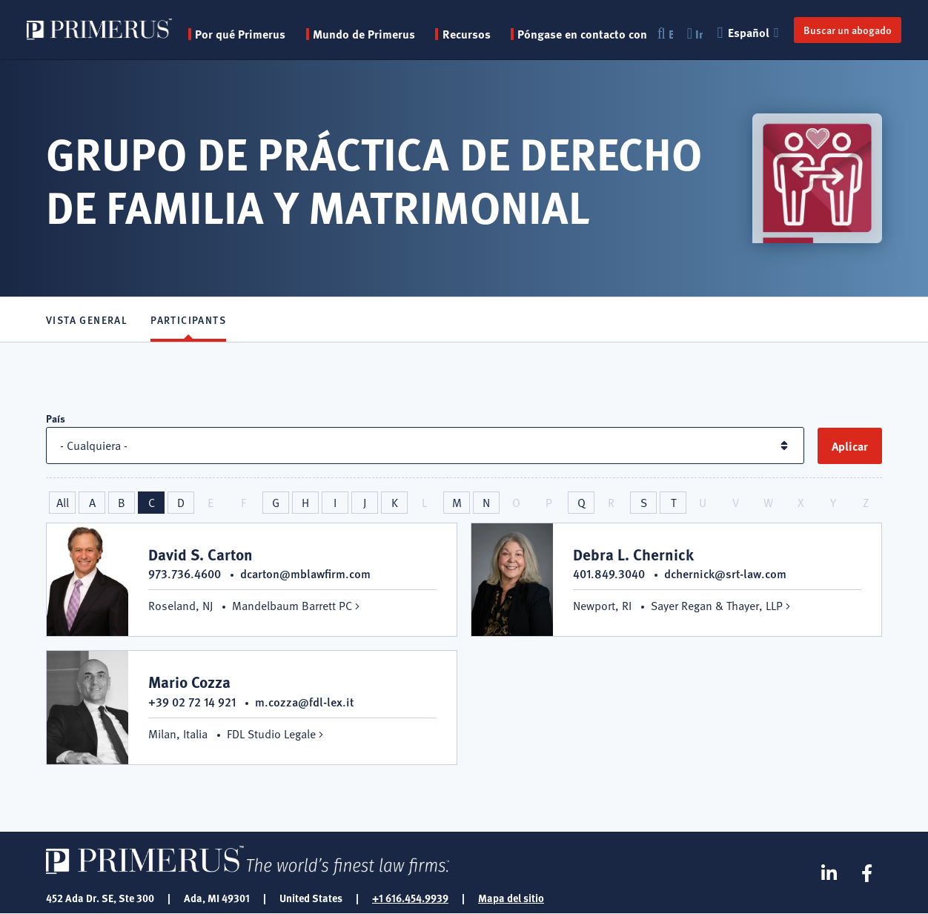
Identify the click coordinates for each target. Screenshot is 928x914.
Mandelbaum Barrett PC (292, 606)
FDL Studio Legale (271, 734)
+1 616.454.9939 (410, 897)
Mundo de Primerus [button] (364, 34)
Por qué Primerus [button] (240, 34)
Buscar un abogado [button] (847, 29)
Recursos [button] (467, 34)
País (55, 418)
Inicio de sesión (694, 34)
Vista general (86, 319)
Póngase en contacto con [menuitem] (582, 34)
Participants (188, 319)
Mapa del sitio (511, 897)
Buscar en (665, 34)
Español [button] (750, 32)
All (62, 502)
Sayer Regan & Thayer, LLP (717, 606)
